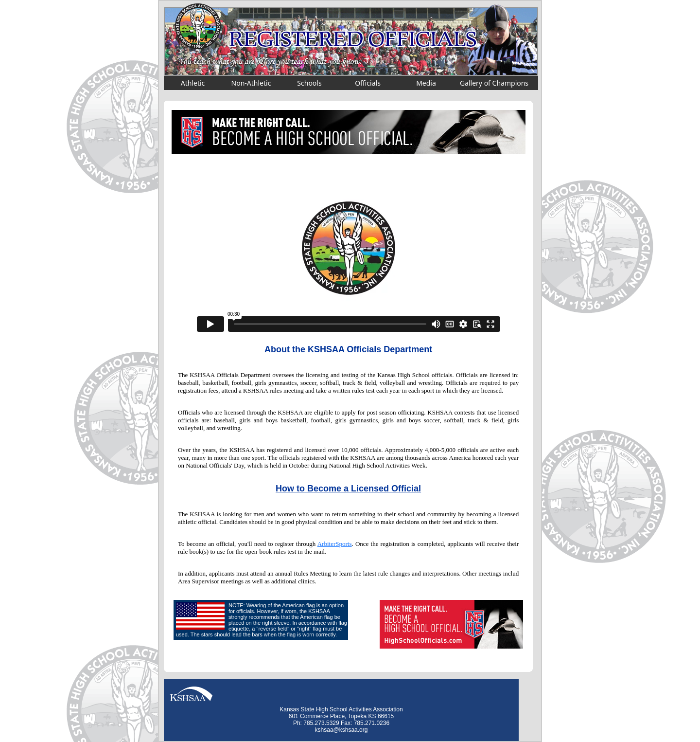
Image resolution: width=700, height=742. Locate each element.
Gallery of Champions (494, 83)
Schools (309, 83)
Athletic (193, 83)
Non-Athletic (251, 83)
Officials (368, 83)
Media (426, 83)
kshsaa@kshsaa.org (341, 729)
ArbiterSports (334, 543)
